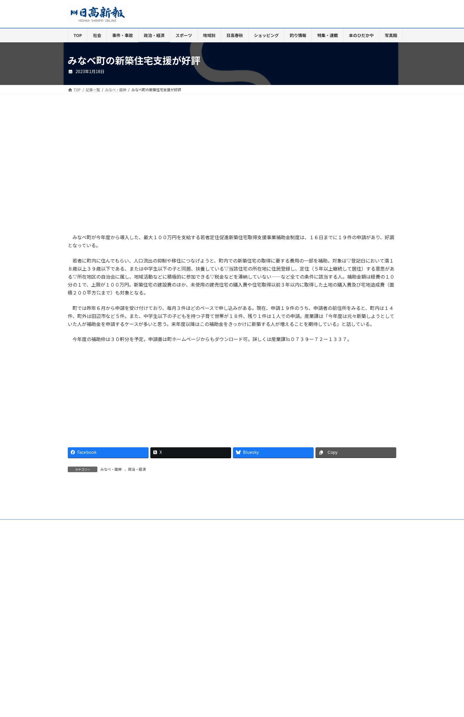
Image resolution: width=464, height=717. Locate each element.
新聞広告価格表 (256, 591)
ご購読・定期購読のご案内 (120, 591)
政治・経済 (137, 469)
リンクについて (85, 595)
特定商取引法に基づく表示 (302, 591)
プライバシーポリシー (353, 591)
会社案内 (80, 591)
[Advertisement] (148, 169)
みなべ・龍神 (111, 469)
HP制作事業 (193, 591)
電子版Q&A (163, 591)
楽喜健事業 (223, 591)
